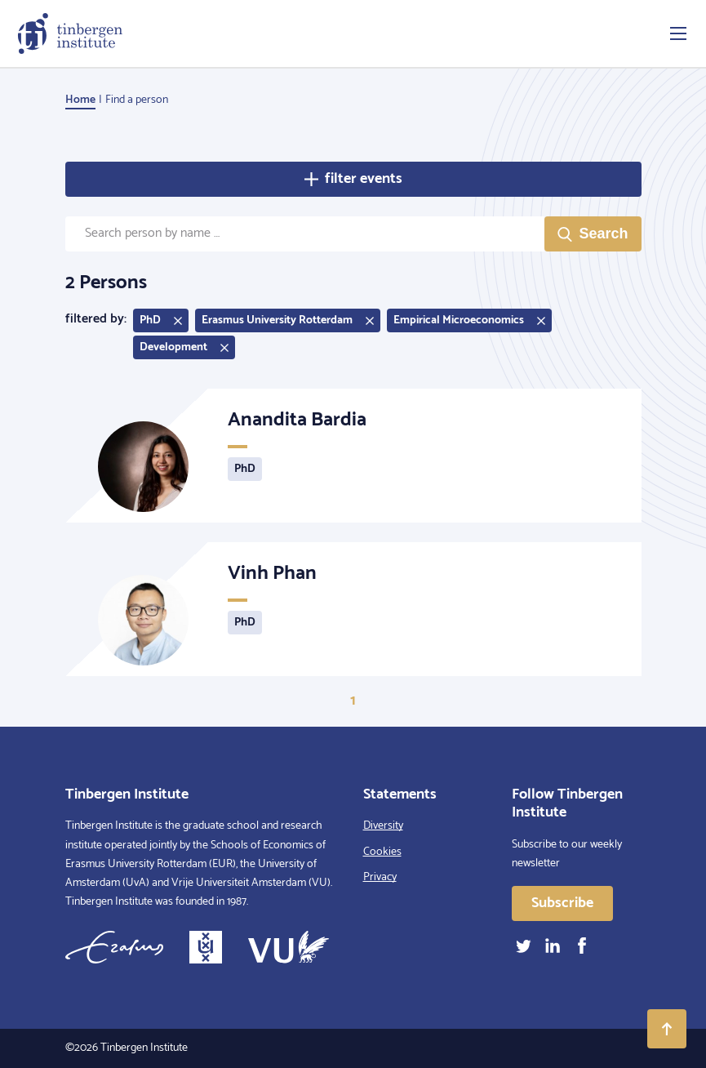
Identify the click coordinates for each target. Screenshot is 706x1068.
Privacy (380, 877)
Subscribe (562, 903)
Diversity (383, 826)
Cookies (382, 852)
